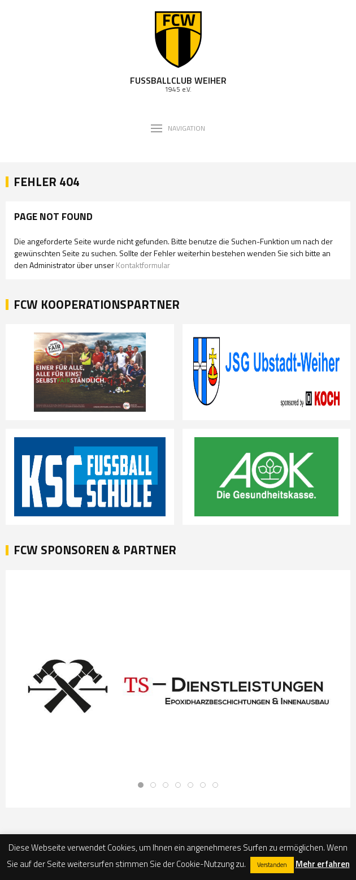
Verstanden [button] (272, 864)
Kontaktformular (143, 265)
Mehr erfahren (323, 863)
